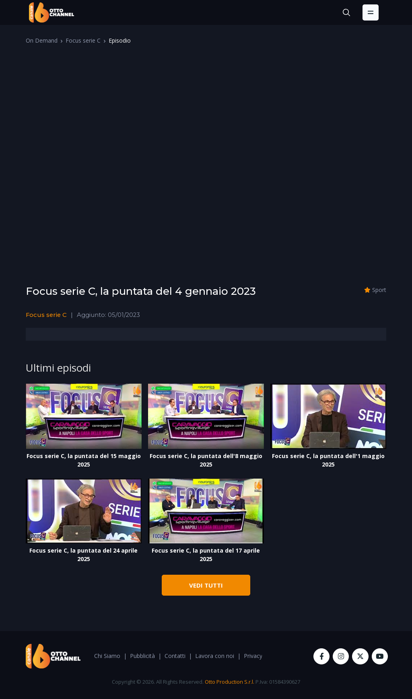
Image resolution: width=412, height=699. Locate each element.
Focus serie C (83, 40)
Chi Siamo (107, 656)
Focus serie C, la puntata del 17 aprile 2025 (206, 555)
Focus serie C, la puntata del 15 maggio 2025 (84, 460)
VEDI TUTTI (206, 585)
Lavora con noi (214, 656)
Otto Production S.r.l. (229, 681)
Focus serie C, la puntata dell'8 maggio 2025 (206, 460)
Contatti (175, 656)
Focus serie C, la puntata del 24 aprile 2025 (83, 555)
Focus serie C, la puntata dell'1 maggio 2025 (328, 460)
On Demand (42, 40)
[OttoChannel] (51, 12)
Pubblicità (142, 656)
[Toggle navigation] (371, 12)
